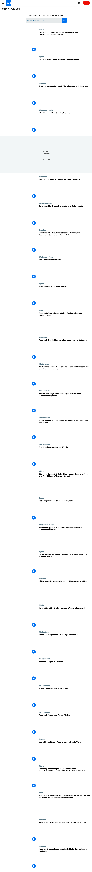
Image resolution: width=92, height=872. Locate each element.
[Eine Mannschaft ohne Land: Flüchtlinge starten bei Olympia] (64, 95)
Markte (42, 605)
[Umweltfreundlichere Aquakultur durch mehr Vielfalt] (64, 751)
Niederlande (44, 364)
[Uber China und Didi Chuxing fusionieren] (64, 122)
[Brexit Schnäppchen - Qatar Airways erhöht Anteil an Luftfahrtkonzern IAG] (64, 537)
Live (86, 3)
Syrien (41, 551)
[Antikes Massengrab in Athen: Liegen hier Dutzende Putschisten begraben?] (64, 403)
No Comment (44, 659)
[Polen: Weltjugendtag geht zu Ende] (64, 697)
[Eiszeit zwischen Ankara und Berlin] (64, 456)
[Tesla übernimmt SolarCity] (64, 269)
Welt (41, 793)
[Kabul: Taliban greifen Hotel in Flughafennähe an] (64, 644)
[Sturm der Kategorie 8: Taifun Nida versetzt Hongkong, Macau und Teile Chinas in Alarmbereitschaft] (64, 483)
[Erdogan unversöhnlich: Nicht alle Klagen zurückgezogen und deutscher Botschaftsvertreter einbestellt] (64, 805)
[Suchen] (46, 20)
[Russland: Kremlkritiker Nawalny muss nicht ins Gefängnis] (64, 349)
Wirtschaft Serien (46, 110)
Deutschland (44, 418)
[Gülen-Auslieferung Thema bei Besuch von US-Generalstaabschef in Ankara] (64, 42)
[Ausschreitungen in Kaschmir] (64, 671)
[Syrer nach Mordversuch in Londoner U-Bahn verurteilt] (64, 215)
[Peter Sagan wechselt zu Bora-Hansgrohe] (64, 510)
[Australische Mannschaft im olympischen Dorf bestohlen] (64, 831)
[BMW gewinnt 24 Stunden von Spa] (64, 296)
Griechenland (44, 391)
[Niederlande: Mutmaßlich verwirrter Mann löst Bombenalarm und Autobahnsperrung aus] (64, 376)
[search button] (64, 20)
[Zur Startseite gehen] (9, 3)
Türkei (41, 30)
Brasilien (42, 83)
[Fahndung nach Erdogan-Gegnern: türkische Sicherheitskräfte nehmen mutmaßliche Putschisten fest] (64, 778)
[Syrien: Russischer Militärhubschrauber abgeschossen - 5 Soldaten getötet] (64, 563)
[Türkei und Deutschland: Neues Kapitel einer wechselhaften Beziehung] (64, 430)
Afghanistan (44, 632)
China (41, 471)
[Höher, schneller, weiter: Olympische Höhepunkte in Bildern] (64, 590)
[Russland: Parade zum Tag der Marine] (64, 724)
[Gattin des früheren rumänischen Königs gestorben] (64, 188)
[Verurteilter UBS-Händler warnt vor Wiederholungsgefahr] (64, 617)
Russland (43, 337)
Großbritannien (45, 203)
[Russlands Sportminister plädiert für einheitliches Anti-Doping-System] (64, 322)
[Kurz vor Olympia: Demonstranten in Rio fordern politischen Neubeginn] (64, 858)
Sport (41, 56)
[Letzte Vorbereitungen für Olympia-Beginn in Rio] (64, 68)
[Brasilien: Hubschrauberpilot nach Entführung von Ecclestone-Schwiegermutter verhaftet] (64, 242)
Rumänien (43, 176)
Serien (42, 739)
